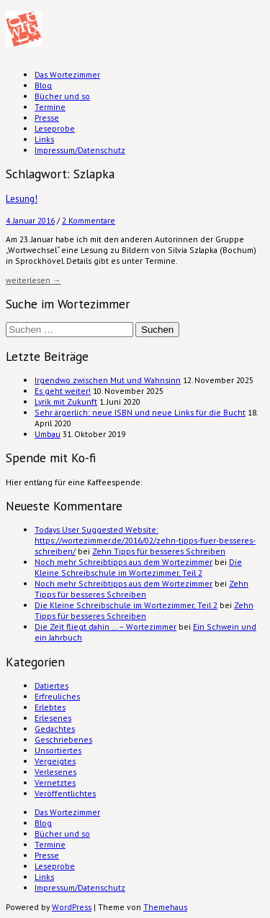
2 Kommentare (88, 220)
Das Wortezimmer (67, 74)
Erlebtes (50, 707)
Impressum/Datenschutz (80, 149)
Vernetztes (55, 782)
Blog (43, 85)
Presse (47, 117)
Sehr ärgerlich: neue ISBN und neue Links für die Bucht (140, 412)
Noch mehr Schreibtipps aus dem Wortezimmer (123, 561)
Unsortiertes (58, 750)
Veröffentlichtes (65, 793)
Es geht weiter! (63, 390)
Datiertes (51, 685)
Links (44, 139)
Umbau (47, 433)
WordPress (71, 906)
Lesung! (21, 198)
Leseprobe (55, 128)
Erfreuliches (57, 696)
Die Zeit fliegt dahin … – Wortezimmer (105, 626)
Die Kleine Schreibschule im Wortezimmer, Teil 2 (138, 567)
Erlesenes (53, 717)
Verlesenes (55, 771)
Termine (50, 106)
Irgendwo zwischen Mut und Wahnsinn (108, 380)
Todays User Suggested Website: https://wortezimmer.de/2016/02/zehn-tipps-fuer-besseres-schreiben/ (145, 540)
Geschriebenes (63, 739)
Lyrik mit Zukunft (66, 401)
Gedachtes (55, 728)
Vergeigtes (55, 761)
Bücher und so (62, 96)
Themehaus (165, 906)
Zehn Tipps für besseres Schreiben (158, 551)
